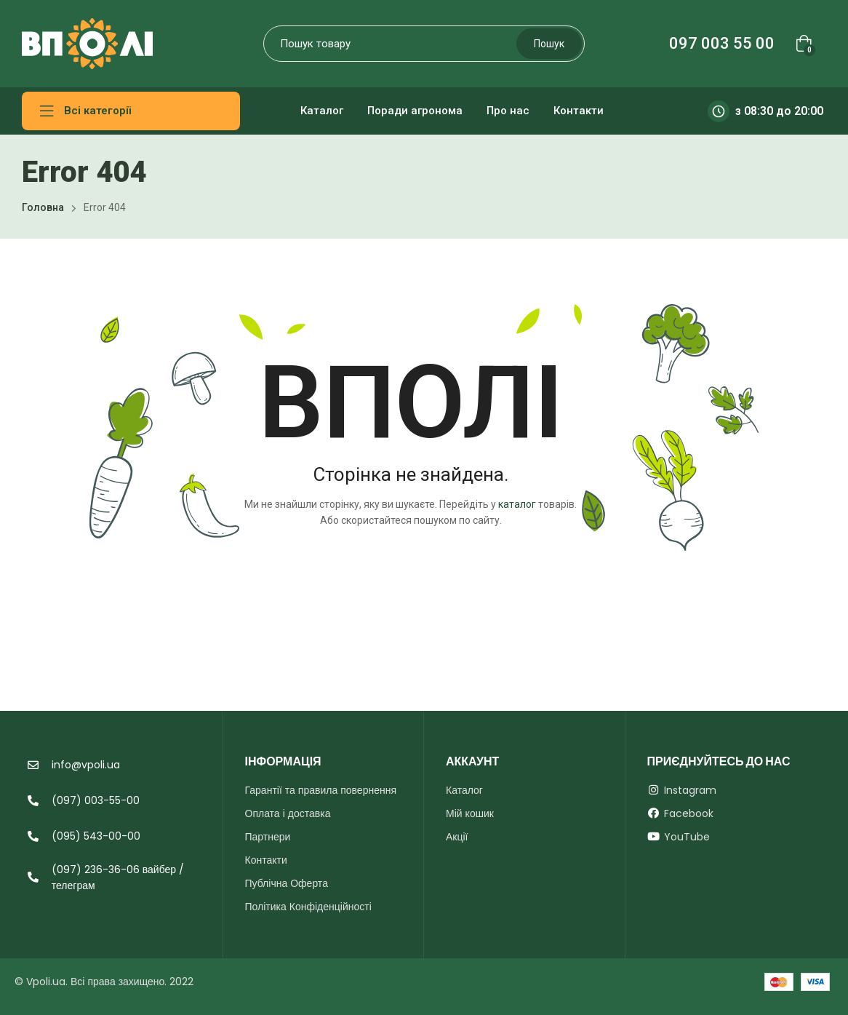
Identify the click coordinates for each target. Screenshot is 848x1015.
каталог (517, 504)
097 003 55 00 (722, 43)
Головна (43, 207)
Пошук (549, 43)
